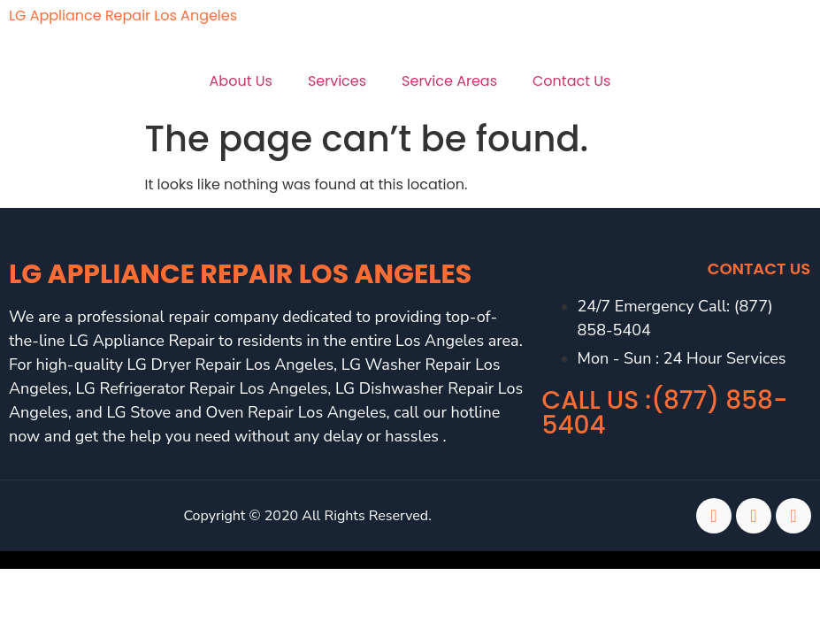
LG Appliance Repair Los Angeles (123, 15)
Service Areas (449, 81)
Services (337, 81)
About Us (241, 81)
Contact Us (571, 81)
